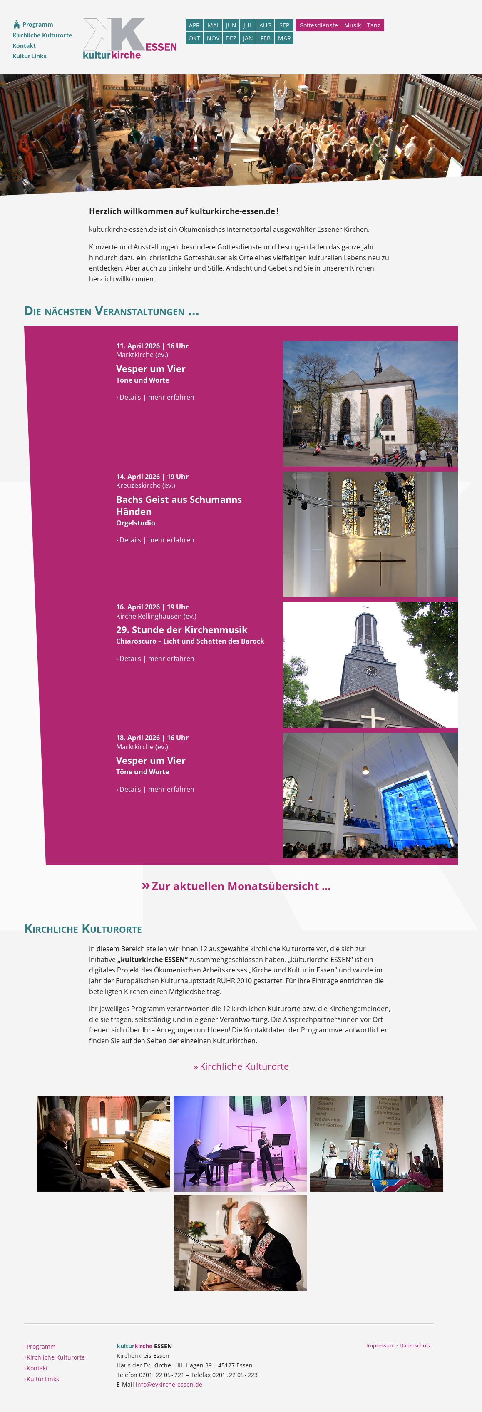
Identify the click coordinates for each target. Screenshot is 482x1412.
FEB (266, 38)
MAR (284, 38)
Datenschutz (415, 1345)
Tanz (373, 25)
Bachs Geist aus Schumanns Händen (179, 505)
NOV (213, 38)
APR (194, 25)
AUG (265, 25)
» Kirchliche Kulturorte (241, 1066)
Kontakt (24, 46)
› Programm (40, 1346)
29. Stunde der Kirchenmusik (182, 629)
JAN (248, 38)
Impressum (380, 1345)
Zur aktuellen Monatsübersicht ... (241, 886)
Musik (352, 25)
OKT (194, 38)
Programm (32, 24)
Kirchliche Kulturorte (42, 35)
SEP (284, 25)
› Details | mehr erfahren (155, 397)
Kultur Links (29, 56)
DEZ (231, 38)
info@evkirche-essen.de (169, 1384)
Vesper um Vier (151, 368)
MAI (213, 25)
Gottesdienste (318, 25)
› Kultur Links (41, 1379)
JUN (231, 25)
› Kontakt (36, 1368)
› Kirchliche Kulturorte (54, 1357)
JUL (247, 25)
